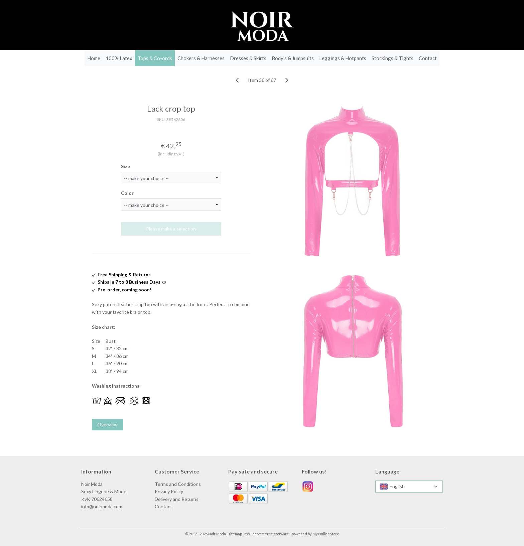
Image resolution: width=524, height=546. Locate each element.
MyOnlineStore (325, 534)
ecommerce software (270, 534)
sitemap (235, 534)
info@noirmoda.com (101, 506)
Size (125, 166)
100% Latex (119, 58)
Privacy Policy (169, 491)
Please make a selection (171, 229)
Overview (107, 424)
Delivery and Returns (177, 499)
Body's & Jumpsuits (293, 58)
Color (127, 193)
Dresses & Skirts (248, 58)
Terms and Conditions (178, 484)
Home (93, 58)
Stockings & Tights (392, 58)
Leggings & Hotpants (342, 58)
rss (247, 534)
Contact (428, 58)
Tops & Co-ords (155, 58)
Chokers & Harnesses (201, 58)
